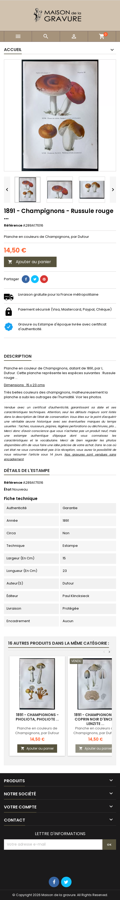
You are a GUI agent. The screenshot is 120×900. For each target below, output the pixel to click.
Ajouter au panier (29, 262)
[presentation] (44, 862)
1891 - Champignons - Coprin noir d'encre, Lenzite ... (95, 719)
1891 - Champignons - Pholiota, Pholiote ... (37, 717)
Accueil (13, 50)
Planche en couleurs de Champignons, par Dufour (37, 730)
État (8, 489)
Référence (13, 225)
